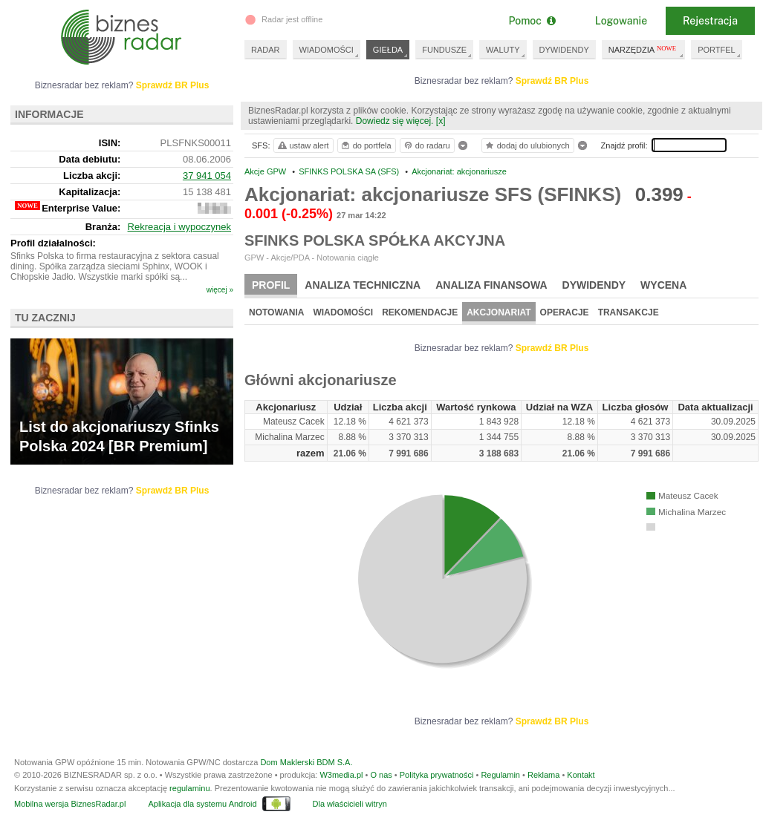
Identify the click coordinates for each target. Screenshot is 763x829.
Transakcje (628, 312)
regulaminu (189, 788)
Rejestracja (710, 21)
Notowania (276, 312)
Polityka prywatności (437, 774)
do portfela (366, 145)
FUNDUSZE (444, 49)
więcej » (220, 290)
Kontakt (580, 774)
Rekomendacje (420, 312)
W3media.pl (341, 774)
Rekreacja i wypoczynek (179, 226)
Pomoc (531, 21)
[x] (441, 121)
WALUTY (502, 49)
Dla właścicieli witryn (350, 803)
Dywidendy (594, 285)
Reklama (543, 774)
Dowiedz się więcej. (395, 121)
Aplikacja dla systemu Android (202, 803)
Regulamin (500, 774)
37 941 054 (207, 175)
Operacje (564, 312)
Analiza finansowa (491, 285)
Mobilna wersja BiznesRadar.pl (70, 803)
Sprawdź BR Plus (552, 81)
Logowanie (621, 21)
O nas (381, 774)
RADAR (265, 49)
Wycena (663, 285)
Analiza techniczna (363, 285)
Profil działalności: (53, 243)
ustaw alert (302, 145)
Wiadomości (343, 312)
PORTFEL (717, 49)
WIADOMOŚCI (326, 49)
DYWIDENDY (564, 49)
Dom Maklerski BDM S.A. (306, 762)
